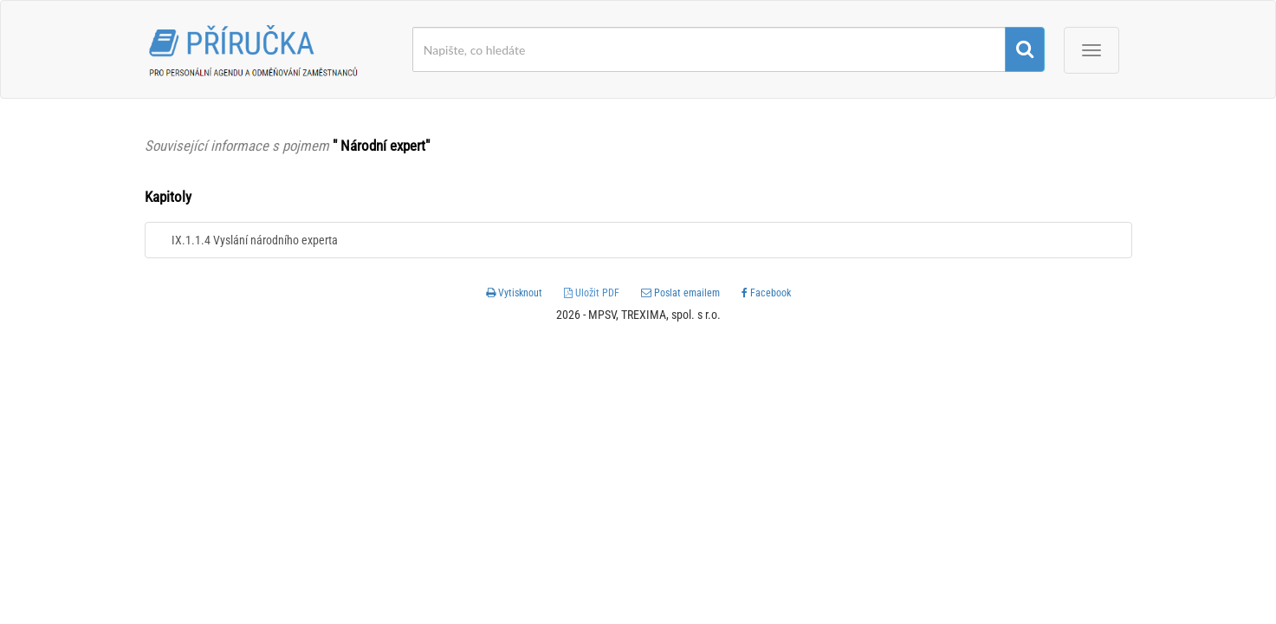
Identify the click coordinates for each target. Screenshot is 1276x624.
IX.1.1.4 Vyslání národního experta (255, 240)
